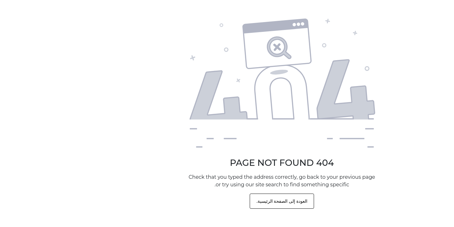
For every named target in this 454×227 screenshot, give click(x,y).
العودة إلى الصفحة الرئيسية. (226, 201)
